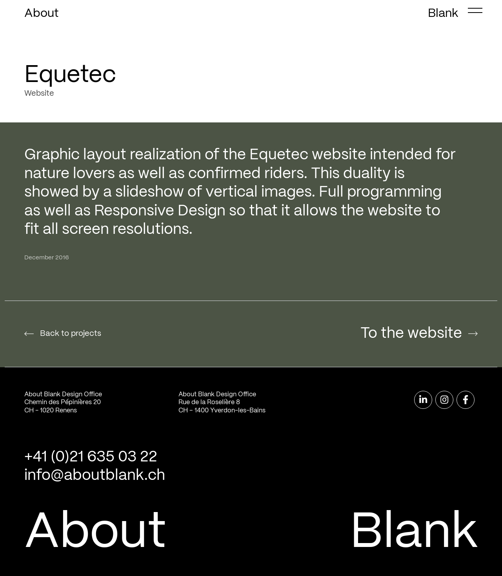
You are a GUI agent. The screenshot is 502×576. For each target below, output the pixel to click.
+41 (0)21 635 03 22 (90, 457)
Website (39, 93)
